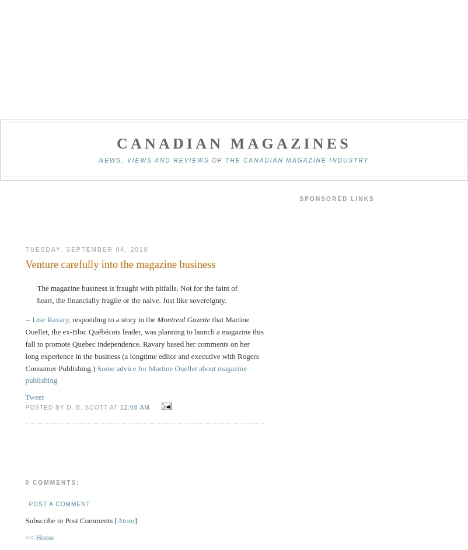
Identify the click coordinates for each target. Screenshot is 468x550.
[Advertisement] (145, 213)
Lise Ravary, (51, 319)
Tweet (35, 397)
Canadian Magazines (234, 143)
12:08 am (136, 407)
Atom (126, 520)
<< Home (40, 537)
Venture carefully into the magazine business (121, 264)
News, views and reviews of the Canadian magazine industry (234, 160)
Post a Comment (59, 504)
